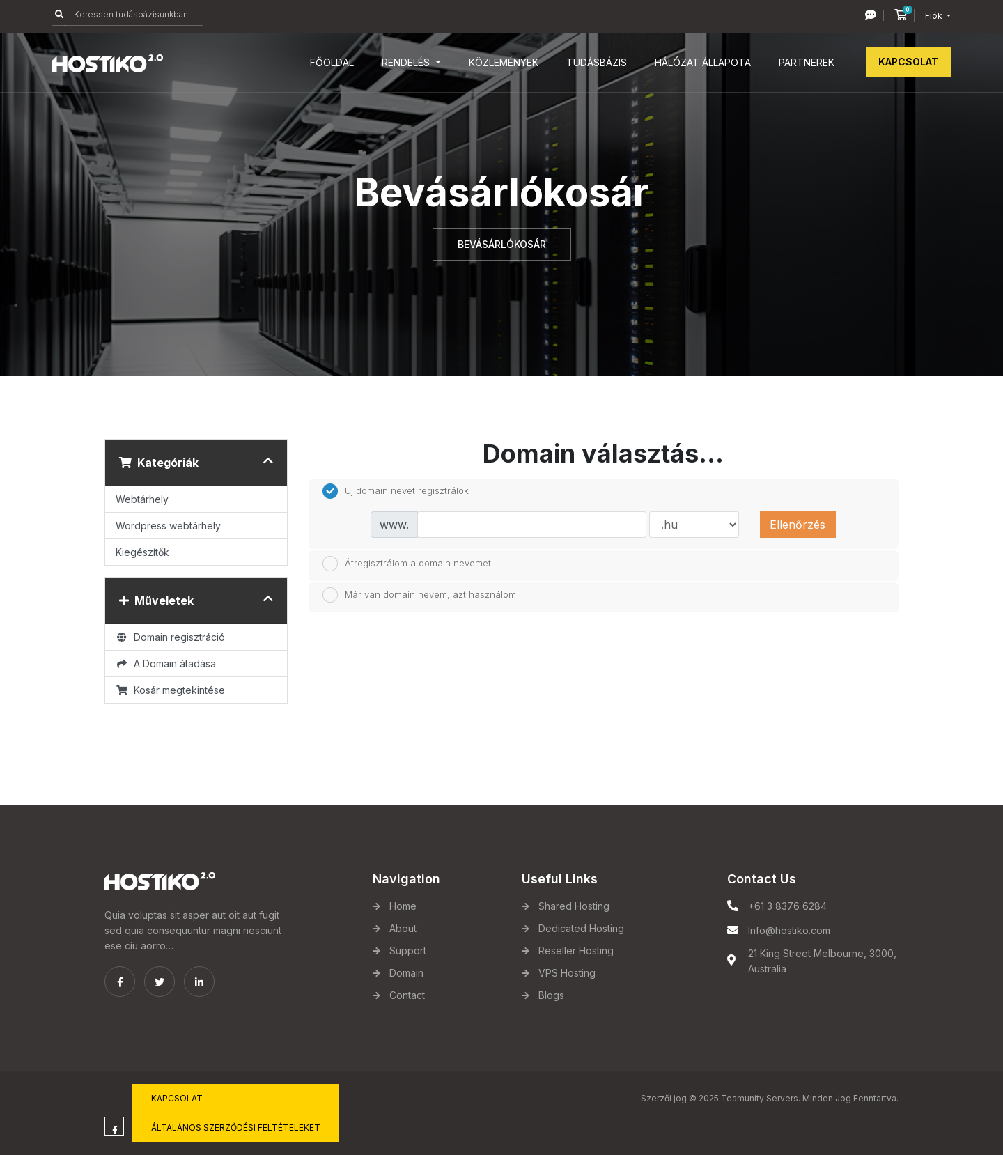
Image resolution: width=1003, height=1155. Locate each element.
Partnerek (806, 62)
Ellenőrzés (797, 525)
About (403, 928)
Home (403, 906)
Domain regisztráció (170, 637)
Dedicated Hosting (581, 928)
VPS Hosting (567, 973)
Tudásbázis (596, 62)
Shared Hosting (573, 906)
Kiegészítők (142, 552)
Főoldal (332, 62)
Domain (406, 973)
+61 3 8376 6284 (787, 906)
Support (407, 950)
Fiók (934, 15)
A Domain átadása (166, 663)
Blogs (551, 995)
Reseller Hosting (576, 950)
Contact (407, 995)
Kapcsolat (908, 62)
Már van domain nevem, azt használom (419, 595)
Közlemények (503, 62)
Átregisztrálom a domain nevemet (406, 563)
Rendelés (407, 62)
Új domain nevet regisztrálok (395, 491)
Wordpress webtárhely (168, 526)
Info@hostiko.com (789, 930)
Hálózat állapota (703, 62)
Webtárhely (142, 499)
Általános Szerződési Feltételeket (235, 1127)
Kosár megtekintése (170, 690)
